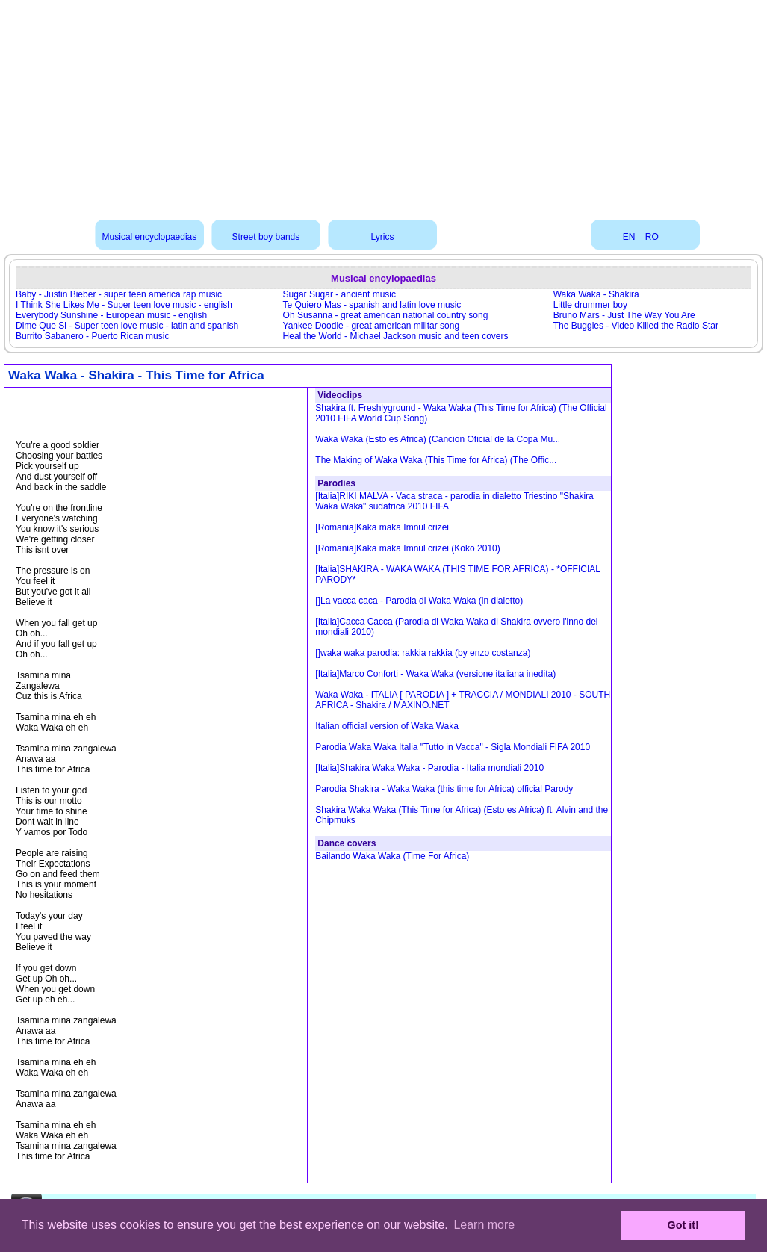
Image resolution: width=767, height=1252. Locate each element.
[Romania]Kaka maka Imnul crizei (382, 527)
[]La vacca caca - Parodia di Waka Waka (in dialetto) (419, 600)
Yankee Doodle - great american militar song (371, 325)
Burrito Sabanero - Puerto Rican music (92, 336)
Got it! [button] (683, 1225)
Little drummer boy (590, 305)
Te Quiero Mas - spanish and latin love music (372, 305)
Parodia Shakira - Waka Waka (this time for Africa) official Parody (444, 789)
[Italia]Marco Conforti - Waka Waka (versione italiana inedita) (435, 674)
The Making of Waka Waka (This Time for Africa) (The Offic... (435, 460)
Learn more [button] (484, 1224)
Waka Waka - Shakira (596, 294)
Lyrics (382, 237)
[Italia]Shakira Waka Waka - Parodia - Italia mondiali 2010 (429, 768)
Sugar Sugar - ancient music (339, 294)
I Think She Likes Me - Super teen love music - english (124, 305)
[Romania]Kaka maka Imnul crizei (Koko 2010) (407, 548)
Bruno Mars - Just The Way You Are (624, 315)
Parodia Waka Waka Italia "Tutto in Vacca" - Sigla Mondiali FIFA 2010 (452, 747)
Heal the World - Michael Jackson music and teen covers (396, 336)
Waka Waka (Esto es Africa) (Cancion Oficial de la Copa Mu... (437, 439)
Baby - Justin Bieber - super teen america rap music (119, 294)
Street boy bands (266, 237)
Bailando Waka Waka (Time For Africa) (392, 856)
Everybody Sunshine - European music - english (111, 315)
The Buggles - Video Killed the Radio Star (635, 325)
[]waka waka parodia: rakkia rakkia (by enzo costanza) (422, 653)
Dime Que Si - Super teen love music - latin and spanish (127, 325)
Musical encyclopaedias (149, 237)
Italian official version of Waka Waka (387, 726)
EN (629, 237)
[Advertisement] (384, 104)
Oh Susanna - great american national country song (385, 315)
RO (652, 237)
